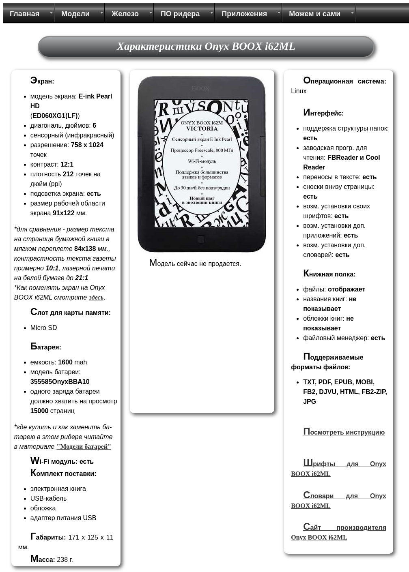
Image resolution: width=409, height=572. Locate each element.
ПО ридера (180, 14)
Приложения (244, 14)
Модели (75, 14)
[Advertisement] (201, 353)
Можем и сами (314, 14)
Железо (125, 14)
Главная (24, 14)
